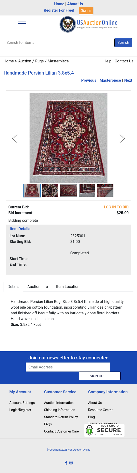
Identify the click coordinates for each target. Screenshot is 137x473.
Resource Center (100, 410)
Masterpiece (58, 61)
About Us (75, 4)
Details (13, 286)
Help (108, 61)
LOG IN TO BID (116, 207)
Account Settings (22, 403)
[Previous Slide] (15, 138)
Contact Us (124, 61)
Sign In (86, 10)
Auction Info (37, 286)
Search (123, 42)
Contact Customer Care (61, 431)
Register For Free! (59, 10)
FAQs (48, 424)
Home (59, 4)
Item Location (67, 286)
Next (128, 80)
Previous (88, 80)
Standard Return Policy (61, 417)
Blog (91, 417)
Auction (24, 61)
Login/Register (20, 410)
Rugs (39, 61)
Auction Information (59, 403)
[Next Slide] (122, 138)
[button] (32, 190)
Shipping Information (59, 410)
